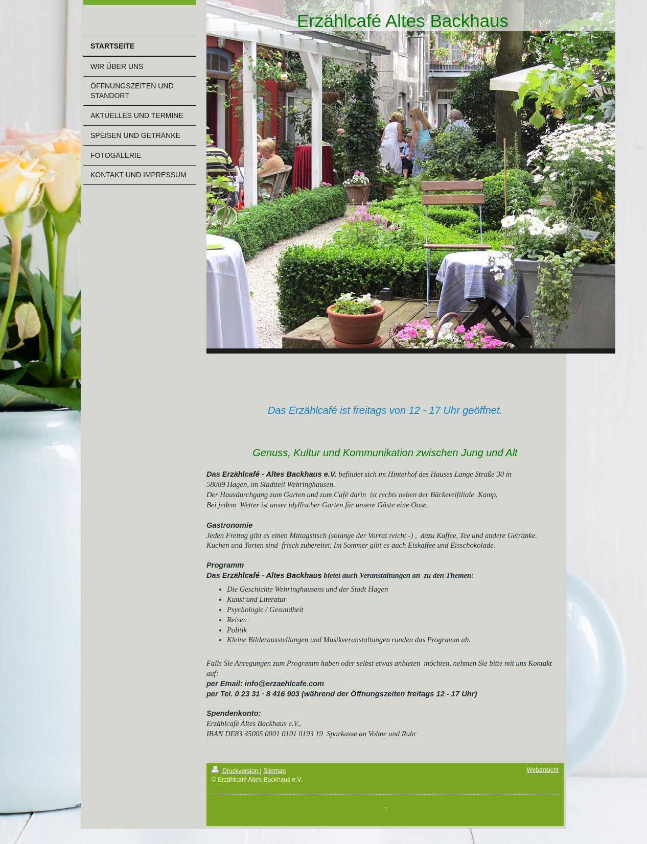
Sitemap (274, 771)
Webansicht (543, 769)
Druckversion (236, 771)
